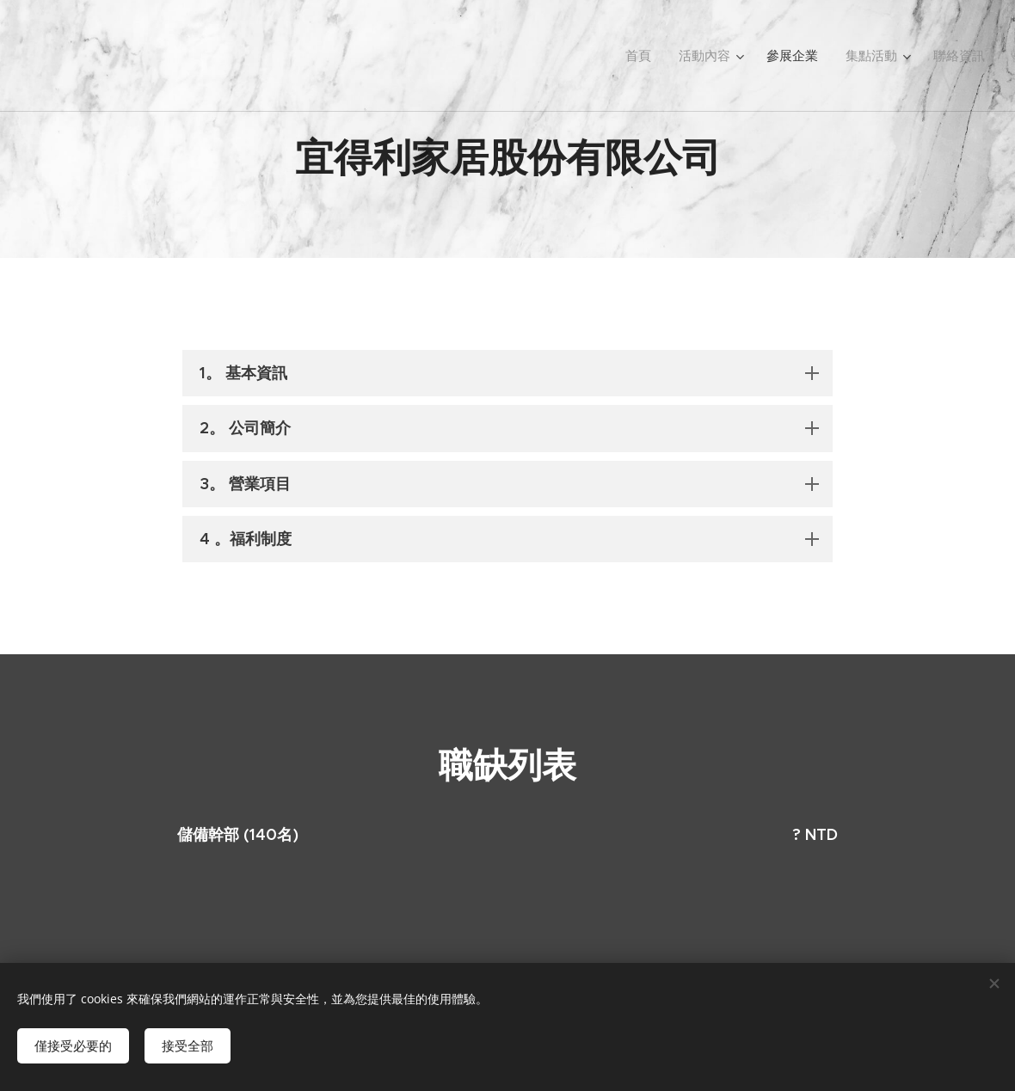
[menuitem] (658, 55)
